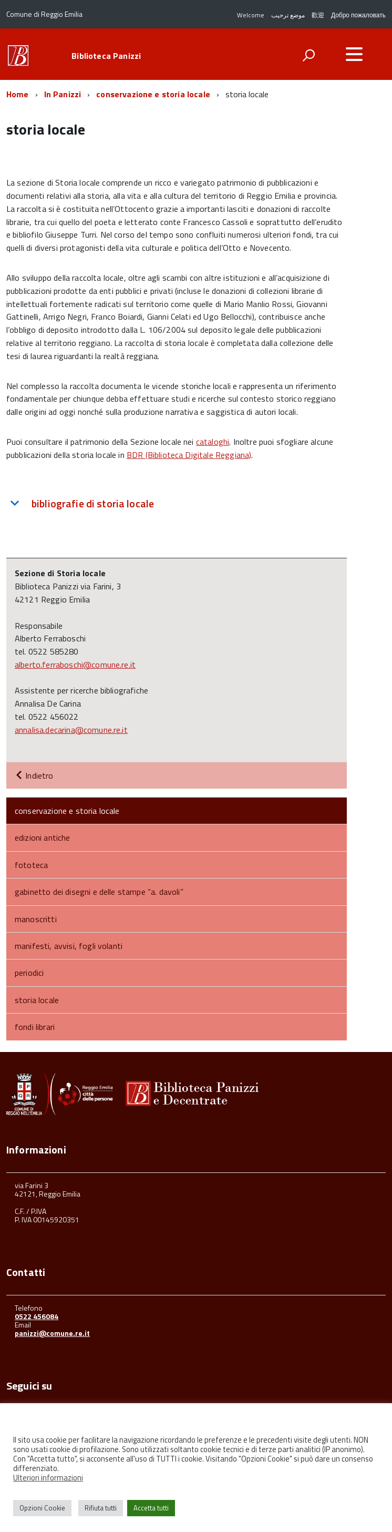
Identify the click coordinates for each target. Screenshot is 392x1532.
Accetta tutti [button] (151, 1508)
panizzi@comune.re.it (52, 1333)
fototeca (31, 865)
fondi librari (35, 1026)
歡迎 (318, 15)
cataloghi (212, 441)
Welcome (250, 15)
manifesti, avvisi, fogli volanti (68, 945)
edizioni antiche (42, 837)
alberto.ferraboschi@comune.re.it (75, 664)
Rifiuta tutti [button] (101, 1508)
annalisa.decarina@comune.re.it (71, 729)
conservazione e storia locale (153, 94)
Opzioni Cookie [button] (42, 1508)
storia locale (37, 1000)
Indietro (34, 775)
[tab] (176, 503)
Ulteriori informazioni (48, 1478)
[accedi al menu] (354, 54)
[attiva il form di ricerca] (308, 55)
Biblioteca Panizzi (106, 56)
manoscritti (36, 919)
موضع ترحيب (288, 15)
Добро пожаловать (358, 15)
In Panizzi (62, 94)
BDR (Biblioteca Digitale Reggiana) (189, 454)
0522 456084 (36, 1316)
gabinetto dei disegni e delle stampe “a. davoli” (99, 891)
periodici (29, 972)
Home (17, 94)
